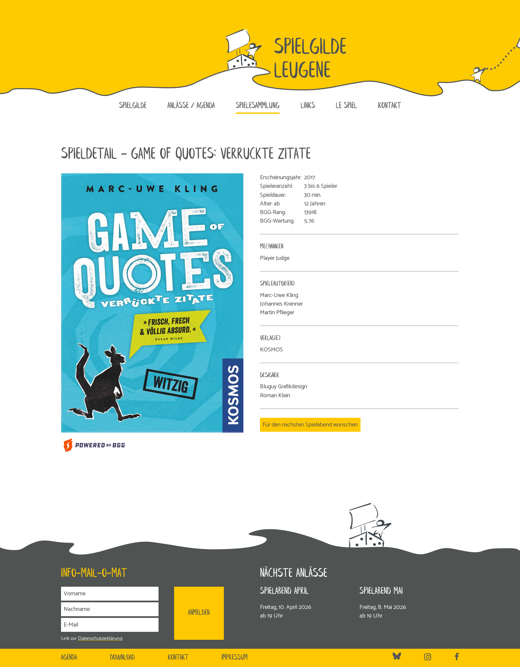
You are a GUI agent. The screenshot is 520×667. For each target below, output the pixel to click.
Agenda (69, 658)
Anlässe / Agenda (191, 106)
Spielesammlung (258, 106)
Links (308, 106)
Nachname (77, 609)
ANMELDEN (199, 613)
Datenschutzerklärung (100, 638)
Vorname (75, 594)
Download (122, 658)
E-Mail (71, 625)
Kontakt (389, 106)
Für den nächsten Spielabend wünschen (310, 425)
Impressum (235, 658)
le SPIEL (346, 106)
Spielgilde (133, 106)
